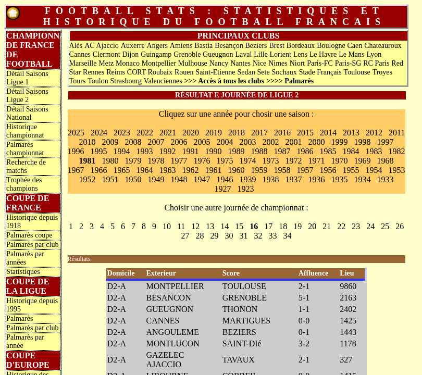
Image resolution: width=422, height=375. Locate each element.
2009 (110, 142)
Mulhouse (192, 63)
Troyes (382, 72)
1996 (76, 151)
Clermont (106, 54)
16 (254, 226)
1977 (179, 160)
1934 (362, 179)
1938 (271, 179)
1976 (202, 160)
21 (326, 226)
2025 (76, 132)
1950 (133, 179)
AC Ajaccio (101, 45)
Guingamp (156, 54)
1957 (305, 170)
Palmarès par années (25, 258)
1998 (362, 142)
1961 (213, 170)
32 (258, 235)
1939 (248, 179)
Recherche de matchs (26, 166)
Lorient (280, 54)
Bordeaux (301, 45)
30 (229, 235)
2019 (213, 132)
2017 (259, 132)
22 (341, 226)
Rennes (93, 72)
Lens (300, 54)
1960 (236, 170)
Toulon (98, 81)
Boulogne (331, 45)
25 (385, 226)
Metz (106, 63)
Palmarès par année (25, 341)
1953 (397, 170)
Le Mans (351, 54)
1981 (87, 160)
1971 (316, 160)
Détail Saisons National (27, 113)
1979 (133, 160)
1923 (246, 188)
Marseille (83, 63)
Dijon (130, 54)
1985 (328, 151)
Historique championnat (25, 131)
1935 (339, 179)
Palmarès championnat (25, 149)
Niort (297, 63)
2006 (179, 142)
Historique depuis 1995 (32, 305)
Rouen (184, 72)
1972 (294, 160)
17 (268, 226)
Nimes (278, 63)
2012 (374, 132)
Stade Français (320, 72)
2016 (282, 132)
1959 (259, 170)
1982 (397, 151)
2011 (397, 132)
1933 (385, 179)
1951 (110, 179)
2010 (87, 142)
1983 (374, 151)
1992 (167, 151)
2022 (144, 132)
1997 (385, 142)
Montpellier (159, 63)
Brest (276, 45)
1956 (328, 170)
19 (297, 226)
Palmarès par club (32, 244)
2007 (156, 142)
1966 (99, 170)
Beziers (256, 45)
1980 (110, 160)
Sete (263, 72)
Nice (259, 63)
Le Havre (323, 54)
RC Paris (376, 63)
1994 (122, 151)
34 (287, 235)
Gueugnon (218, 54)
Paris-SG (348, 63)
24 (370, 226)
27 (185, 235)
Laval (243, 54)
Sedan (246, 72)
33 (273, 235)
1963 (167, 170)
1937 (294, 179)
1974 (248, 160)
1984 (351, 151)
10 (167, 226)
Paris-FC (320, 63)
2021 (167, 132)
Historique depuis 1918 (32, 222)
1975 (225, 160)
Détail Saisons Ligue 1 (27, 78)
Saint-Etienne (215, 72)
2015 (305, 132)
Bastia (203, 45)
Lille (260, 54)
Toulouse (357, 72)
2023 (122, 132)
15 (239, 226)
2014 (328, 132)
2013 (351, 132)
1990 (213, 151)
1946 (225, 179)
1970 (339, 160)
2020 (190, 132)
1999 (339, 142)
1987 (282, 151)
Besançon (229, 45)
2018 (236, 132)
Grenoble (187, 54)
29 (214, 235)
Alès (76, 45)
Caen (355, 45)
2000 (316, 142)
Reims (115, 72)
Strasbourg (126, 81)
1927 (223, 188)
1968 (385, 160)
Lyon (373, 54)
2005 (202, 142)
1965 (122, 170)
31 (244, 235)
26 (399, 226)
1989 (236, 151)
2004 (225, 142)
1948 (179, 179)
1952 (87, 179)
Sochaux (284, 72)
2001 (294, 142)
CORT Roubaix (149, 72)
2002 (271, 142)
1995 (99, 151)
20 (312, 226)
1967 (76, 170)
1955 (351, 170)
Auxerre (133, 45)
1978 (156, 160)
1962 (190, 170)
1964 (144, 170)
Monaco (128, 63)
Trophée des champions (24, 184)
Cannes (80, 54)
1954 (374, 170)
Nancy (219, 63)
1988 (259, 151)
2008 (133, 142)
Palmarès (19, 318)
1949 (156, 179)
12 (195, 226)
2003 (248, 142)
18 (283, 226)
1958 (282, 170)
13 (210, 226)
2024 (99, 132)
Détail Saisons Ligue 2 (27, 96)
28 (200, 235)
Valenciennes (163, 81)
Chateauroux (383, 45)
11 (181, 226)
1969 (362, 160)
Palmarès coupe (29, 235)
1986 (305, 151)
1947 (202, 179)
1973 (271, 160)
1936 (316, 179)
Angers (157, 45)
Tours (77, 81)
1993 (144, 151)
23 (356, 226)
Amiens (181, 45)
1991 (190, 151)
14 (224, 226)
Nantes (240, 63)
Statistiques (23, 272)
